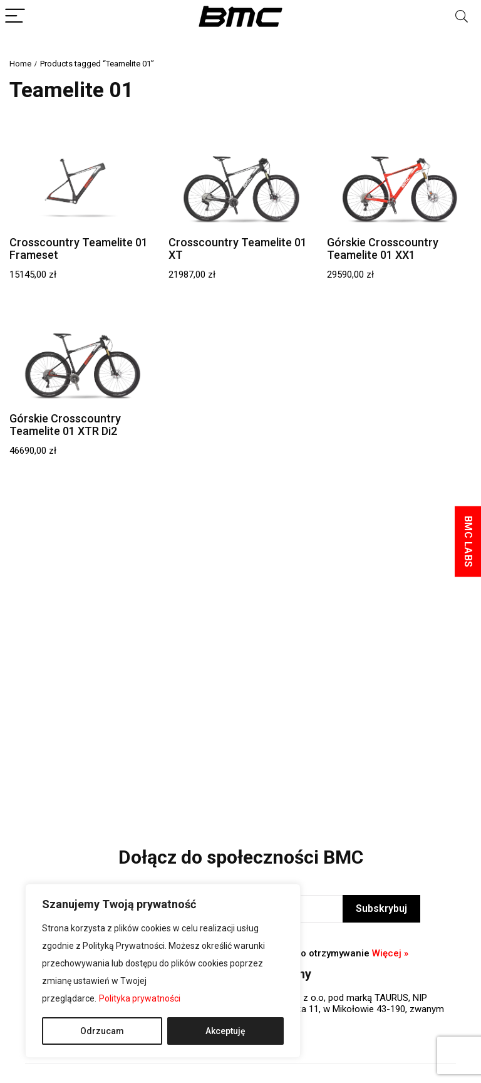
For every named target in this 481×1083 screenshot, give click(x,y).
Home (20, 63)
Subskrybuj (381, 908)
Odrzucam (102, 1031)
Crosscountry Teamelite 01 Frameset (78, 248)
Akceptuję (225, 1031)
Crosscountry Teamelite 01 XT (237, 248)
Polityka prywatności (139, 998)
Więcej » (390, 953)
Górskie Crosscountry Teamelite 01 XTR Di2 (65, 424)
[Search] (462, 16)
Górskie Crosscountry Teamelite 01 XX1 (382, 248)
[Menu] (15, 16)
